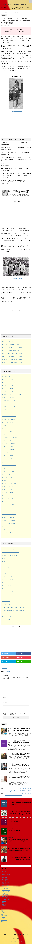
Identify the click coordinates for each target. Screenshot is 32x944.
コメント (5, 681)
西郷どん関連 (5, 894)
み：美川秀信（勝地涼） (8, 507)
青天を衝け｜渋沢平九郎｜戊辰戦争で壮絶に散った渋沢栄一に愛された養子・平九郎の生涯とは (19, 859)
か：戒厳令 (5, 558)
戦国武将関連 (4, 920)
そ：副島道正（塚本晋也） (8, 449)
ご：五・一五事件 (6, 564)
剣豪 (2, 910)
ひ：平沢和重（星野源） (8, 498)
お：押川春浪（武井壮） (8, 403)
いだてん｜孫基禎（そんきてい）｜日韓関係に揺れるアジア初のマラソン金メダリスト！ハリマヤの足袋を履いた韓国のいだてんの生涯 (19, 191)
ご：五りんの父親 (6, 567)
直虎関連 (4, 901)
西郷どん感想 (5, 897)
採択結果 (3, 917)
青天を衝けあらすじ (6, 879)
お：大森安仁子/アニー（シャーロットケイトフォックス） (16, 394)
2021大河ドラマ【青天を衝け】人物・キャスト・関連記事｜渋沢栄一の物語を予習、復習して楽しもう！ (19, 841)
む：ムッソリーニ (6, 526)
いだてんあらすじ (6, 891)
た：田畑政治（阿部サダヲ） (9, 465)
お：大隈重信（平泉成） (8, 391)
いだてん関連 (4, 668)
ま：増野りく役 (6, 604)
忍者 (2, 911)
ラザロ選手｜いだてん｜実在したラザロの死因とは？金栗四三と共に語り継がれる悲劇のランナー (19, 765)
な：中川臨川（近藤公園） (8, 477)
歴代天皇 (3, 912)
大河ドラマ (3, 871)
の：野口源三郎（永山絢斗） (9, 486)
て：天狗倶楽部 (6, 582)
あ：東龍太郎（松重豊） (8, 379)
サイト (4, 707)
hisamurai (7, 671)
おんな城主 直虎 (5, 899)
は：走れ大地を (6, 588)
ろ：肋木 (4, 622)
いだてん (3, 887)
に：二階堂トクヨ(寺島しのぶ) (9, 483)
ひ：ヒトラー (5, 495)
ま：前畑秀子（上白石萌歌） (9, 504)
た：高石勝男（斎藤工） (8, 455)
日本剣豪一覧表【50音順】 (14, 830)
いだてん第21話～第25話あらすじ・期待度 (12, 356)
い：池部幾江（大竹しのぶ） (9, 382)
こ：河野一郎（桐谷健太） (8, 431)
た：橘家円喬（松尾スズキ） (9, 462)
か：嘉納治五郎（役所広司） (9, 419)
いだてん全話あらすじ (7, 341)
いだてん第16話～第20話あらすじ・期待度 (12, 353)
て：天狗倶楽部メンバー (8, 468)
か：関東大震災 (6, 561)
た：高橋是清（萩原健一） (8, 458)
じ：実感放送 (5, 570)
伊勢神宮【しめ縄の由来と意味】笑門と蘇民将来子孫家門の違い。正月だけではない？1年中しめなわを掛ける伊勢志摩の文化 (19, 813)
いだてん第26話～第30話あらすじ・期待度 (12, 359)
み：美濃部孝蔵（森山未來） (9, 523)
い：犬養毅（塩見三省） (8, 385)
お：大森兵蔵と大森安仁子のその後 (10, 552)
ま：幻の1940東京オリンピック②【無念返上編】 (13, 610)
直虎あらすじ (5, 902)
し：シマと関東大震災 (7, 576)
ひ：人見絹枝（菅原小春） (8, 492)
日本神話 (3, 914)
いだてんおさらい (6, 890)
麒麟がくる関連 (5, 882)
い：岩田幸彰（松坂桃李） (8, 388)
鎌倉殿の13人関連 (6, 874)
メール (5, 702)
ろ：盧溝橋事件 (6, 619)
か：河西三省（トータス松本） (9, 406)
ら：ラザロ (5, 535)
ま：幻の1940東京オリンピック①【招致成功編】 (13, 607)
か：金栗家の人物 (6, 409)
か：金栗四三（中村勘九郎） (9, 416)
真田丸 (3, 907)
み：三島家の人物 (6, 511)
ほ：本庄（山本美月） (7, 501)
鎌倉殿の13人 (4, 872)
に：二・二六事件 (6, 585)
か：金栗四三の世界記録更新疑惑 (10, 555)
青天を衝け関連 (5, 877)
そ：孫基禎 (5, 452)
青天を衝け (4, 876)
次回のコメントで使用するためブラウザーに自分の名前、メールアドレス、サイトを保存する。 (15, 714)
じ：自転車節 (5, 573)
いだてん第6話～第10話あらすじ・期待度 (12, 347)
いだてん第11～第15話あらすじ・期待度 (11, 350)
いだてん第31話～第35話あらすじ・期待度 (12, 362)
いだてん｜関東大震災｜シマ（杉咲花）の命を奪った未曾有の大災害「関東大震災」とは (19, 754)
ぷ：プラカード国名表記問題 (9, 598)
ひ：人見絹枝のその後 (7, 591)
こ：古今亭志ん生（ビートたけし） (10, 437)
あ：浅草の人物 (6, 376)
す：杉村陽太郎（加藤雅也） (9, 443)
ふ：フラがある (6, 594)
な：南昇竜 (5, 480)
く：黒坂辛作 (5, 425)
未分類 (2, 921)
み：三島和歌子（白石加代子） (9, 520)
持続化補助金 (4, 915)
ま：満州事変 (5, 613)
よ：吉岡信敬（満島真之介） (9, 532)
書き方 (3, 918)
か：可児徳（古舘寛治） (8, 422)
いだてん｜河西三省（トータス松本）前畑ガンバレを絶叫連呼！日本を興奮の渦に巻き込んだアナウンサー (19, 730)
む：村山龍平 (5, 529)
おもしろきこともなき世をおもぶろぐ (16, 5)
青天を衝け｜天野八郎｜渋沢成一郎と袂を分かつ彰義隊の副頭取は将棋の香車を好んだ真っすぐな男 (19, 850)
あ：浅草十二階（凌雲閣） (8, 549)
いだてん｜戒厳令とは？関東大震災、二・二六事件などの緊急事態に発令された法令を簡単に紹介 (19, 742)
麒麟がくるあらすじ (6, 883)
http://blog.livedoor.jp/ (17, 278)
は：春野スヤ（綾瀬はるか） (9, 489)
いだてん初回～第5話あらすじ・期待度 (11, 344)
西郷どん (3, 893)
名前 (4, 697)
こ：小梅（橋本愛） (7, 434)
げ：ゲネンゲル (6, 428)
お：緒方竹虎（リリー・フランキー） (11, 400)
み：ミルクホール (6, 616)
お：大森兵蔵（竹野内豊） (8, 397)
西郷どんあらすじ (6, 896)
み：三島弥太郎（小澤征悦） (9, 514)
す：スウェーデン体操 (7, 579)
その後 (2, 908)
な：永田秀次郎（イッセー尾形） (10, 474)
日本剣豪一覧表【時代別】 (14, 821)
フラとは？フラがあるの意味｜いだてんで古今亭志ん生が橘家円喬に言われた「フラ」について (19, 778)
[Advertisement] (16, 124)
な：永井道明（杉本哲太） (8, 471)
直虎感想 (4, 904)
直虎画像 (4, 905)
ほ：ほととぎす (6, 601)
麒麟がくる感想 (5, 885)
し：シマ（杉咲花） (7, 440)
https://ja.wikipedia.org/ (17, 111)
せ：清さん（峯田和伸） (8, 446)
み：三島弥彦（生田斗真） (8, 517)
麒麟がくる (4, 880)
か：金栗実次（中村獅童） (8, 413)
